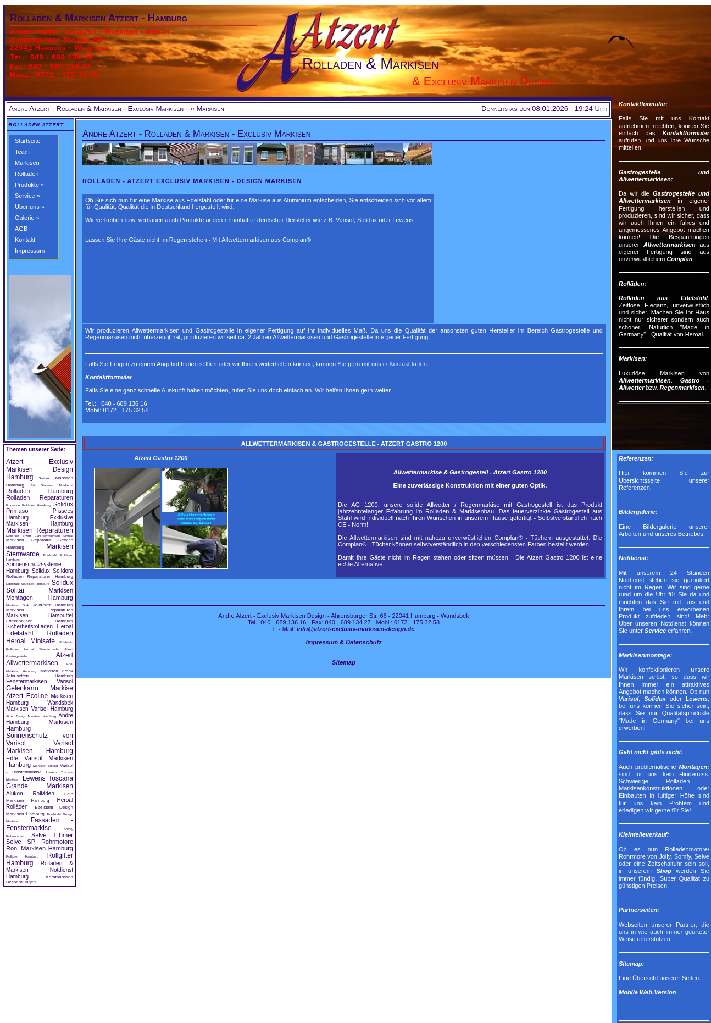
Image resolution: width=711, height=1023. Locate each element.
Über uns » (30, 206)
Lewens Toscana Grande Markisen (39, 782)
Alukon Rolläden (30, 793)
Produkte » (29, 184)
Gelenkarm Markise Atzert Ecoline (39, 692)
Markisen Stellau (45, 765)
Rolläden (26, 173)
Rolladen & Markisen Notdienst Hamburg (39, 870)
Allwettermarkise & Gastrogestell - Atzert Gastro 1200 (470, 472)
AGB (21, 228)
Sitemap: (631, 963)
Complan (679, 259)
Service (655, 630)
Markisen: (633, 358)
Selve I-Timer (52, 835)
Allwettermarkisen (669, 244)
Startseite (27, 140)
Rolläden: (632, 283)
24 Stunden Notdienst (52, 485)
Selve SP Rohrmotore (39, 841)
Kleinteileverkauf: (644, 834)
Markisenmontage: (645, 655)
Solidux (44, 478)
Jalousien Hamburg (53, 604)
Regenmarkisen (682, 387)
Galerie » (27, 217)
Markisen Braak (56, 670)
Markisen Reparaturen (39, 530)
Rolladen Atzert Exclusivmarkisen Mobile (39, 536)
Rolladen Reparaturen (39, 497)
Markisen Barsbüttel (39, 615)
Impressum (30, 250)
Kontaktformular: (643, 104)
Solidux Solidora (52, 571)
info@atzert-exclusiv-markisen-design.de (355, 629)
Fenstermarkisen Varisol (39, 681)
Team (22, 151)
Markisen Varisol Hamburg (39, 709)
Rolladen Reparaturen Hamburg (39, 576)
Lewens (697, 698)
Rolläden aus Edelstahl (663, 298)
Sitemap (343, 662)
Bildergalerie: (638, 511)
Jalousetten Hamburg (39, 675)
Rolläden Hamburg (39, 491)
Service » (27, 195)
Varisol (628, 698)
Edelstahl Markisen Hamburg (27, 583)
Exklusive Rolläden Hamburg (28, 505)
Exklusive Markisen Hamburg (39, 521)
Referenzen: (636, 458)
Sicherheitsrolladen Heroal (39, 626)
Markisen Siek (17, 605)
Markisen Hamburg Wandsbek (39, 699)
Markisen (27, 162)
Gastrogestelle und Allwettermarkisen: (664, 176)
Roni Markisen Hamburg (39, 848)
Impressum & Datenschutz (343, 642)
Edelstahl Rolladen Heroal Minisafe (39, 637)
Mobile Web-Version (647, 992)
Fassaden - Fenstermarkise (39, 824)
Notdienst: (633, 558)
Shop (663, 870)
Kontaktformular (108, 377)
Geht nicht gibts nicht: (651, 752)
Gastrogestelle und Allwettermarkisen (664, 197)
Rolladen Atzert (36, 125)
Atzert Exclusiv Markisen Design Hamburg (39, 469)
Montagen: (694, 767)
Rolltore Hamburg (22, 856)
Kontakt (25, 239)
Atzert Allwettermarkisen (39, 659)
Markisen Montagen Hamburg (39, 594)
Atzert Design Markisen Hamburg (31, 716)
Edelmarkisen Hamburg (39, 620)
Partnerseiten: (639, 909)
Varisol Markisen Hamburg (39, 747)
